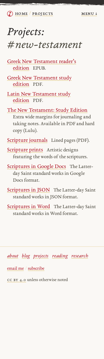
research (79, 256)
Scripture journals (27, 140)
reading (60, 256)
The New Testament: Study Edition (47, 110)
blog (26, 256)
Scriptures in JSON (28, 190)
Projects (42, 13)
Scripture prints (25, 150)
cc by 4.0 (16, 280)
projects (40, 256)
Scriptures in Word (28, 207)
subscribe (36, 268)
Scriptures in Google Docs (36, 167)
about (12, 256)
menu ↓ (89, 13)
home (21, 13)
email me (15, 268)
